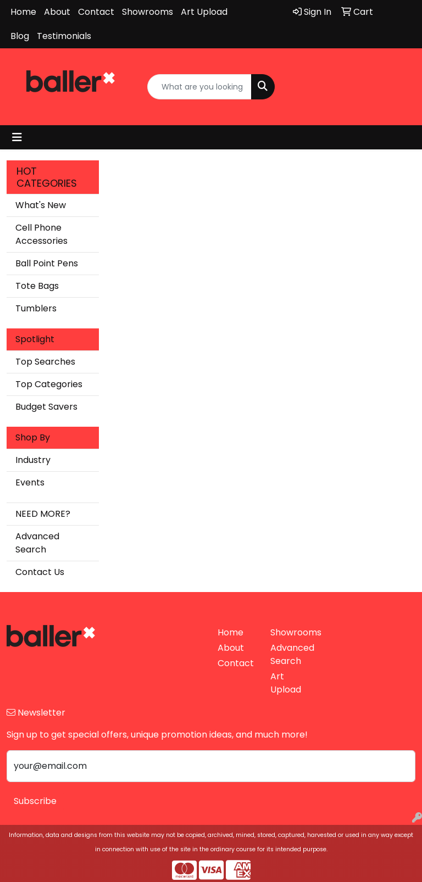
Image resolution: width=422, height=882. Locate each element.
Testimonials (64, 36)
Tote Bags (37, 286)
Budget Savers (46, 406)
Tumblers (36, 308)
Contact (96, 11)
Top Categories (48, 384)
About (57, 11)
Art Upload (204, 11)
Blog (19, 36)
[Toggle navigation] (17, 137)
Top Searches (45, 361)
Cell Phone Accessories (41, 234)
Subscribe (35, 801)
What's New (40, 205)
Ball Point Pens (46, 263)
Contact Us (39, 572)
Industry (33, 460)
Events (30, 482)
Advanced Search (37, 543)
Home (23, 11)
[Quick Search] (199, 86)
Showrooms (147, 11)
